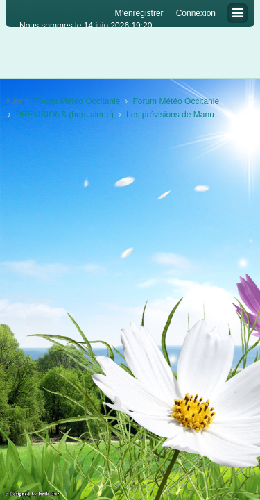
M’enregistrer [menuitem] (139, 13)
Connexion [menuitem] (196, 13)
